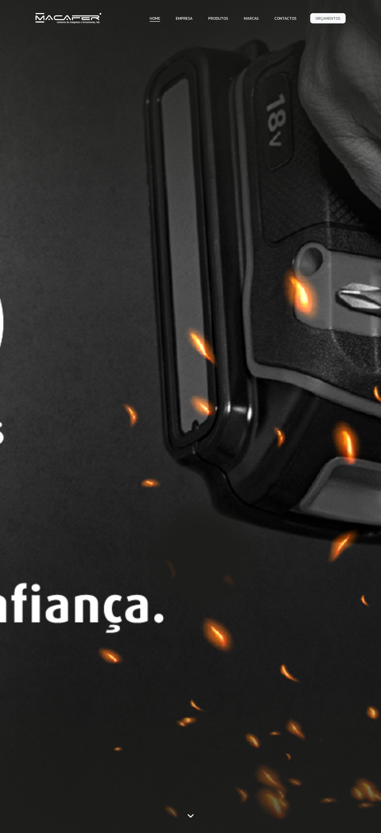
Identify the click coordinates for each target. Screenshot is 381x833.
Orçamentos (327, 18)
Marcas (251, 18)
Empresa (184, 18)
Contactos (285, 18)
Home (155, 18)
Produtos (218, 18)
